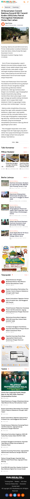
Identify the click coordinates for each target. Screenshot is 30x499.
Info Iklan (24, 481)
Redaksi (17, 481)
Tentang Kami (9, 481)
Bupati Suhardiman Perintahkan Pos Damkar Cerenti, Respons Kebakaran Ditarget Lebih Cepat (14, 410)
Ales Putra (8, 23)
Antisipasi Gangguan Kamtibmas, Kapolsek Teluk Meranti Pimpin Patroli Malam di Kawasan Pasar (14, 443)
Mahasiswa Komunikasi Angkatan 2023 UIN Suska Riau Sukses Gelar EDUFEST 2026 (14, 435)
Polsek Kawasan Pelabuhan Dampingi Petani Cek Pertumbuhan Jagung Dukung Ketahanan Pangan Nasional (14, 426)
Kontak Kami (15, 486)
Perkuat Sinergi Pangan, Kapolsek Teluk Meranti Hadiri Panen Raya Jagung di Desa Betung (14, 459)
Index (26, 147)
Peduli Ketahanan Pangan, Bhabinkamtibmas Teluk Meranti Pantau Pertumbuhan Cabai (15, 402)
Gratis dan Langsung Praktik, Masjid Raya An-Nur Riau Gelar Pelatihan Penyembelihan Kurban (13, 394)
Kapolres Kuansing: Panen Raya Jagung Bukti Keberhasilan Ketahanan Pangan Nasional (15, 451)
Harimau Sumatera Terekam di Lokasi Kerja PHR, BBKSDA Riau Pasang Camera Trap (19, 184)
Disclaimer (23, 484)
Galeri (2, 474)
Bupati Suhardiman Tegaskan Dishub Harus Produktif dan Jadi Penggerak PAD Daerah (14, 418)
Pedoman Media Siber (11, 484)
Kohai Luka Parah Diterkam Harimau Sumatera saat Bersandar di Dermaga (18, 223)
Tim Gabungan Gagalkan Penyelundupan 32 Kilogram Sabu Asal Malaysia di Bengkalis (8, 167)
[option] (8, 162)
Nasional (7, 7)
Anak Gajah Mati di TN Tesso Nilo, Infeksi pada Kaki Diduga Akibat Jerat (19, 234)
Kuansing (15, 7)
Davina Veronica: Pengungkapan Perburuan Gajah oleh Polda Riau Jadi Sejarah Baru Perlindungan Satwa (19, 210)
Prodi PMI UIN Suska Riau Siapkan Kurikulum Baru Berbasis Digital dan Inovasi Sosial (14, 468)
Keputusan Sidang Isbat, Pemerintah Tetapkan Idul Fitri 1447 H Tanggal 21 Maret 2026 (19, 196)
